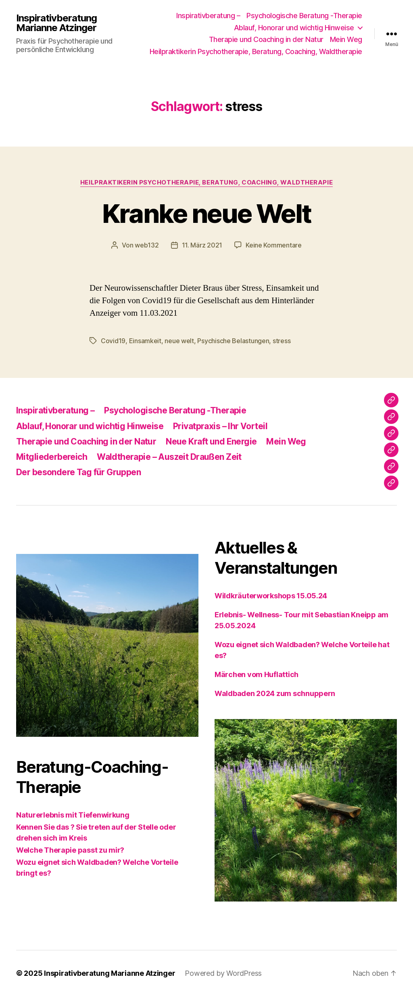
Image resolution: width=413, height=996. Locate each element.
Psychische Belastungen (233, 341)
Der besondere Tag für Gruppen (78, 472)
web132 (147, 245)
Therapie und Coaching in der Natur (266, 39)
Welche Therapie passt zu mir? (70, 850)
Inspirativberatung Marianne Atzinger (56, 23)
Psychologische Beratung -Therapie (304, 15)
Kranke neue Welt (206, 213)
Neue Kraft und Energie (211, 441)
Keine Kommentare (274, 245)
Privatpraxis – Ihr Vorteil (220, 426)
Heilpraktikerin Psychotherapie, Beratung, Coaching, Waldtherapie (256, 51)
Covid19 (113, 341)
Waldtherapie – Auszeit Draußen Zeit (169, 457)
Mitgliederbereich (51, 457)
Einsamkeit (145, 341)
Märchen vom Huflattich (256, 674)
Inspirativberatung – (208, 15)
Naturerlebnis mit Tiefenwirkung (72, 815)
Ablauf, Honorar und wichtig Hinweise (294, 27)
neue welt (179, 341)
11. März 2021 (202, 245)
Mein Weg (346, 39)
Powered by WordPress (223, 973)
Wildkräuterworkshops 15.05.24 (271, 595)
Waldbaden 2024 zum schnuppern (275, 693)
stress (281, 341)
